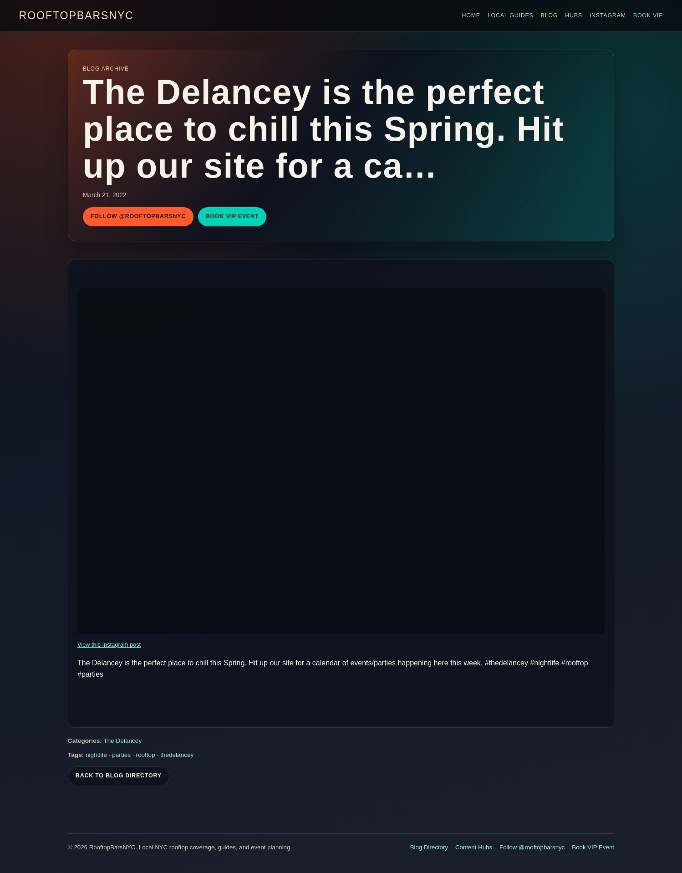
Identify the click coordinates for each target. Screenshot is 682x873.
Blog (549, 15)
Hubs (573, 15)
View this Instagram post (109, 644)
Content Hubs (473, 847)
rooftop (145, 757)
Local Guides (511, 15)
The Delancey (122, 743)
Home (471, 15)
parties (121, 757)
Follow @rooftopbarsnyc (138, 216)
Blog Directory (429, 847)
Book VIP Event (232, 216)
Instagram (608, 15)
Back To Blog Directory (119, 779)
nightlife (96, 757)
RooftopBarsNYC (76, 15)
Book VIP (648, 15)
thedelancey (176, 757)
